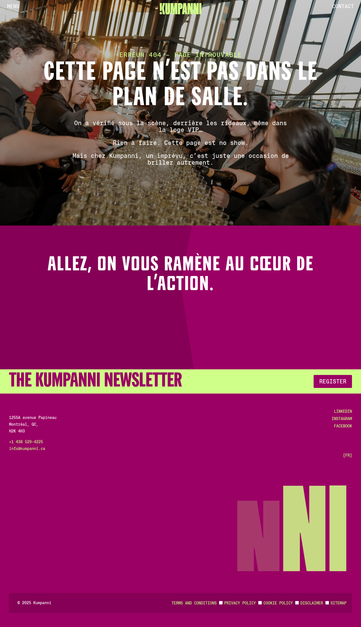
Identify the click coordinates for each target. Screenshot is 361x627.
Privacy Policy (240, 603)
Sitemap (338, 603)
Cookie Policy (278, 603)
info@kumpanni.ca (27, 448)
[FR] (347, 455)
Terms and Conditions (194, 603)
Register (332, 381)
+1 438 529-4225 (26, 442)
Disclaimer (311, 603)
